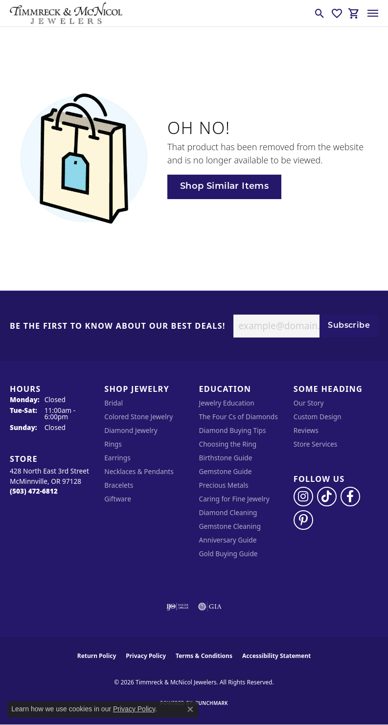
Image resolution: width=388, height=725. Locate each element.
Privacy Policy (146, 656)
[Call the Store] (34, 491)
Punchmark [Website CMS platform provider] (211, 703)
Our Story (309, 403)
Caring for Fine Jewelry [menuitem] (234, 498)
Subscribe (349, 326)
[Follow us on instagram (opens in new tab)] (303, 496)
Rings (112, 444)
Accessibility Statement (276, 656)
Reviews (306, 430)
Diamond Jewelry (130, 430)
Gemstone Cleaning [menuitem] (230, 526)
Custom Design (318, 416)
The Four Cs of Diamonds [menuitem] (238, 416)
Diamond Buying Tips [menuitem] (232, 430)
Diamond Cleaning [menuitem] (228, 512)
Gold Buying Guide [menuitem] (228, 553)
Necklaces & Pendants (139, 471)
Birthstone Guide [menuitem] (225, 457)
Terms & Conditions (204, 656)
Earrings (117, 457)
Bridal (113, 403)
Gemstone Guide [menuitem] (225, 471)
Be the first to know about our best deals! (118, 326)
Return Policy (96, 656)
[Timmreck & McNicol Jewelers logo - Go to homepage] (66, 13)
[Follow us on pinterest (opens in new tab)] (303, 520)
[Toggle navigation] (373, 13)
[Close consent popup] (190, 709)
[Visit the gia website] (210, 606)
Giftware (117, 498)
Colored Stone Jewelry (138, 416)
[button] (320, 13)
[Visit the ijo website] (177, 606)
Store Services (316, 444)
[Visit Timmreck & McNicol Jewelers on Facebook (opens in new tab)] (350, 496)
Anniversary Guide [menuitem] (228, 539)
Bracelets (118, 485)
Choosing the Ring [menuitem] (228, 444)
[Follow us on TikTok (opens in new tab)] (327, 496)
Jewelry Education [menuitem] (226, 403)
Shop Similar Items (224, 186)
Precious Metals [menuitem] (224, 485)
